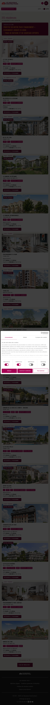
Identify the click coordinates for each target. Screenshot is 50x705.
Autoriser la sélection (25, 370)
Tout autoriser (40, 370)
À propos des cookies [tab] (41, 337)
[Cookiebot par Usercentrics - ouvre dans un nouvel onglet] (42, 333)
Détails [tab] (25, 337)
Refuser (9, 370)
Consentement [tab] (9, 337)
